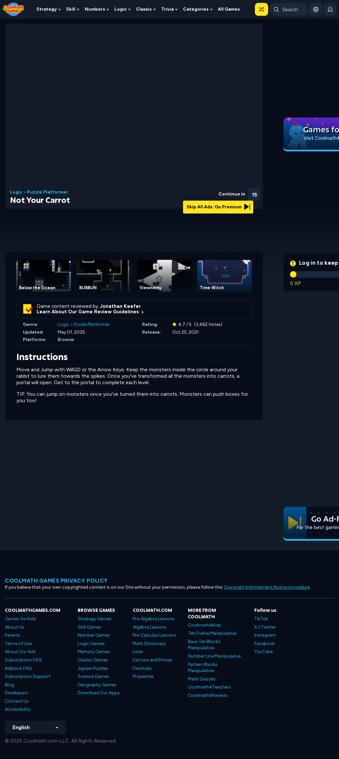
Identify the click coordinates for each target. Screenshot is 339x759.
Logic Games (91, 643)
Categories (195, 9)
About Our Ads (20, 651)
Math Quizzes (202, 679)
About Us (14, 627)
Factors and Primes (152, 660)
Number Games (94, 635)
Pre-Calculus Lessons (154, 635)
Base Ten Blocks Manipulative (204, 645)
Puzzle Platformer (47, 192)
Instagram (265, 635)
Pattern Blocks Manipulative (203, 668)
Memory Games (94, 651)
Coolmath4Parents (208, 695)
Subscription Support (28, 676)
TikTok (261, 618)
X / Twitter (265, 627)
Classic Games (93, 660)
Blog (9, 685)
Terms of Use (18, 643)
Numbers (95, 9)
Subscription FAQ (23, 660)
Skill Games (89, 627)
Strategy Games (94, 618)
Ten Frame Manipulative (212, 633)
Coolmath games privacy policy (56, 580)
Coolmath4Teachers (209, 687)
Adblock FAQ (18, 668)
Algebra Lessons (150, 627)
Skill (70, 9)
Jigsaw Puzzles (93, 668)
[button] (261, 9)
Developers (16, 693)
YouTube (263, 651)
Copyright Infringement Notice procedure (267, 587)
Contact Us (17, 701)
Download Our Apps (99, 693)
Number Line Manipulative (214, 656)
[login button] (330, 9)
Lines (138, 651)
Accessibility (18, 709)
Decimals (142, 668)
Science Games (93, 676)
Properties (143, 676)
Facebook (264, 643)
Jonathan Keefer (120, 306)
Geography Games (97, 685)
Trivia (167, 9)
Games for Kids (20, 618)
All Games (229, 9)
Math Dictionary (149, 643)
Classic (144, 9)
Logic (120, 9)
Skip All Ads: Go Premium (218, 207)
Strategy (46, 9)
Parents (12, 635)
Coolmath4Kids (204, 625)
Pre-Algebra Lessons (154, 618)
